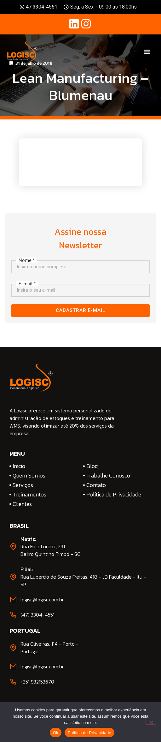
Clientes (22, 504)
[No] (151, 722)
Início (19, 466)
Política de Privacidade (113, 494)
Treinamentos (29, 494)
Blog (92, 466)
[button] (147, 51)
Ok (55, 732)
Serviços (23, 485)
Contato (96, 485)
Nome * (26, 260)
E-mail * (27, 283)
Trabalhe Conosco (108, 475)
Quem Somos (29, 475)
